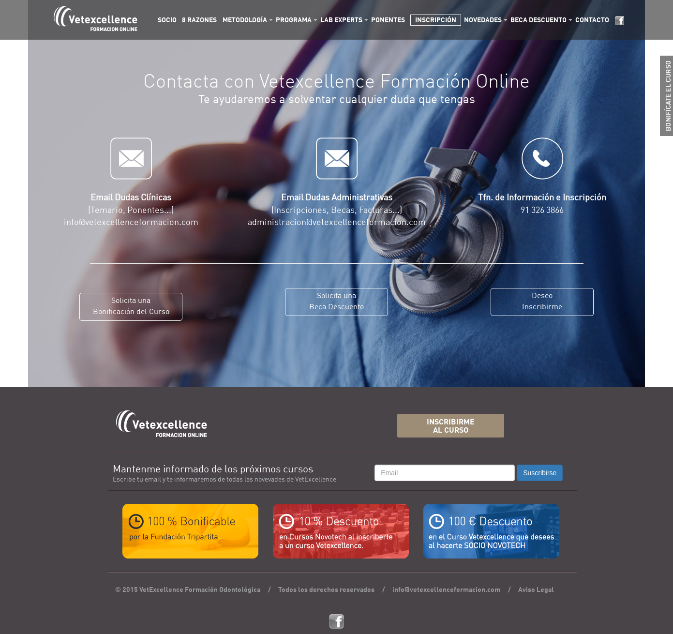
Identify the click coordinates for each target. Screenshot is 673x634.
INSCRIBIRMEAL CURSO (451, 427)
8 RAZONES (199, 20)
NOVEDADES (483, 20)
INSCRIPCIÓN (435, 20)
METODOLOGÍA (245, 20)
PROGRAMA (294, 20)
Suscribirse (539, 473)
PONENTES (388, 20)
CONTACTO (592, 20)
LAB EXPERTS (341, 20)
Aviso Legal (536, 590)
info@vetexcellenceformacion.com (446, 590)
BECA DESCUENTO (538, 20)
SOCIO (167, 20)
